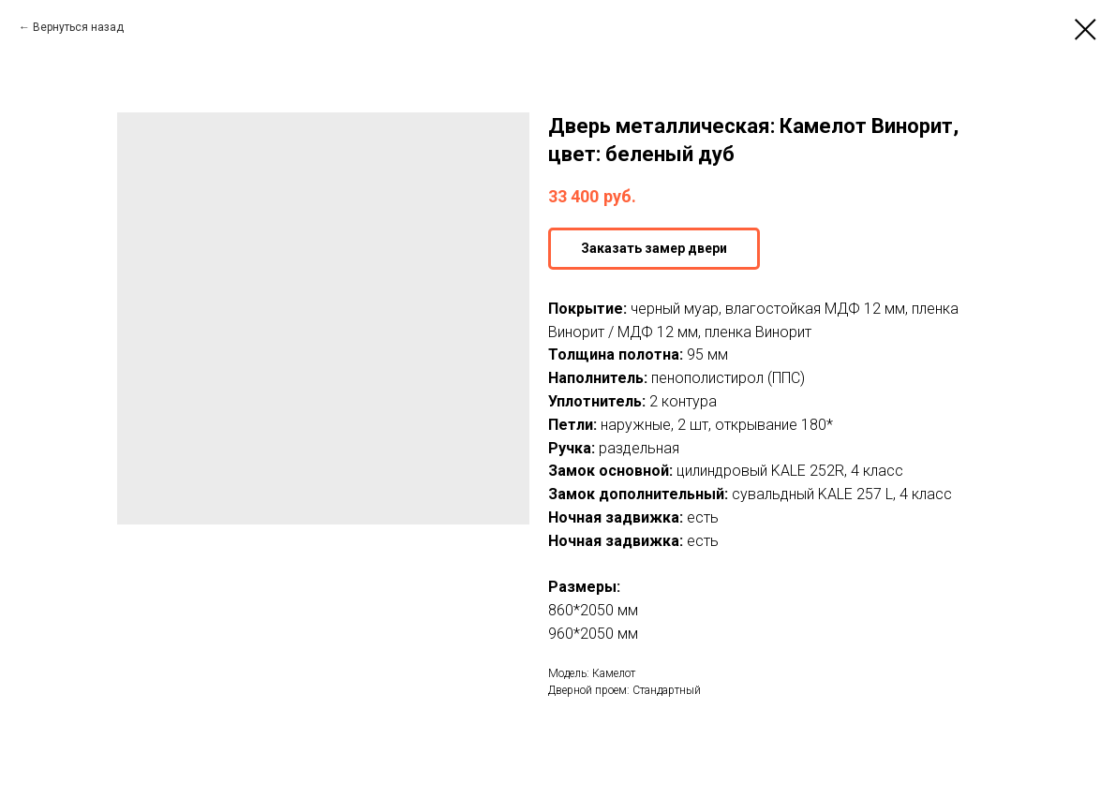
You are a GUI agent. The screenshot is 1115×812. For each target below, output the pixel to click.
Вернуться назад (78, 27)
